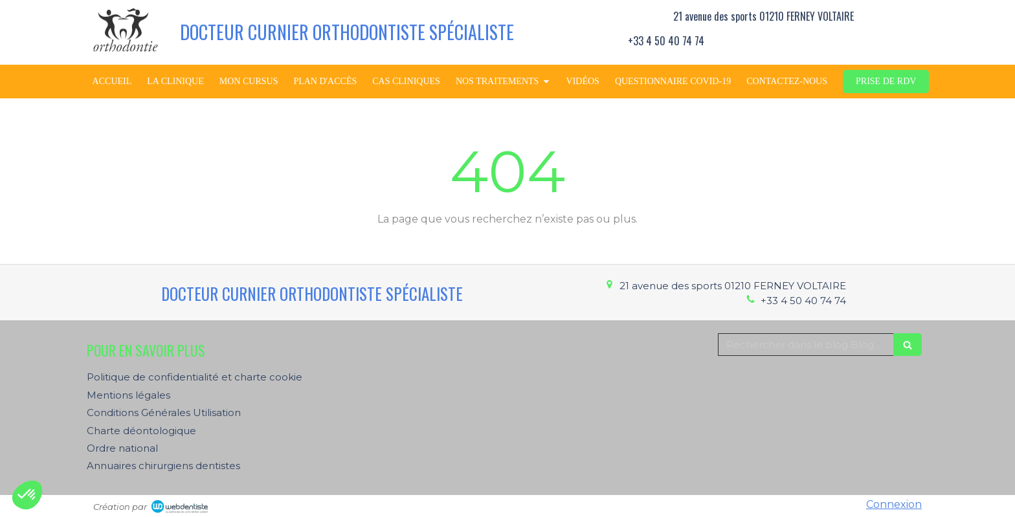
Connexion (894, 504)
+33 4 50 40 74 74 (803, 300)
